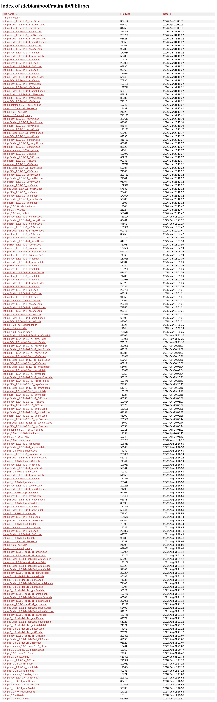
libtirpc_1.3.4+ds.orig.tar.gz (17, 440)
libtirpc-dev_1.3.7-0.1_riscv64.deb (21, 119)
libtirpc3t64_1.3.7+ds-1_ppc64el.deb (22, 49)
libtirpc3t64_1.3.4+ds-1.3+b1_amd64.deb (25, 415)
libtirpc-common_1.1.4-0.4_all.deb (21, 674)
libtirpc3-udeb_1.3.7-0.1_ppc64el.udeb (23, 178)
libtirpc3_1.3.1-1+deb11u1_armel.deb (23, 580)
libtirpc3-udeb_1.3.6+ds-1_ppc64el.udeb (24, 307)
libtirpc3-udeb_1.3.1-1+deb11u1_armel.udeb (26, 566)
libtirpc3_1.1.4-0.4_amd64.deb (19, 688)
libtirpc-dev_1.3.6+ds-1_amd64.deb (22, 314)
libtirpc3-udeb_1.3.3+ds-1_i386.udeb (22, 534)
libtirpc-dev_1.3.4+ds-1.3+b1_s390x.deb (24, 356)
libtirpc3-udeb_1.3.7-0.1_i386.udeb (21, 157)
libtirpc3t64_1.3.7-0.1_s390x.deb (20, 171)
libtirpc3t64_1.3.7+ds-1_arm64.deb (21, 80)
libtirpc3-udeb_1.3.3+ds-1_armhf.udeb (23, 475)
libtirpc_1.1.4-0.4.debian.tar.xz (19, 691)
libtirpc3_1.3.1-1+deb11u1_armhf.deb (23, 587)
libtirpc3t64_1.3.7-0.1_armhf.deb (20, 203)
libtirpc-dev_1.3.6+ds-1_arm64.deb (21, 279)
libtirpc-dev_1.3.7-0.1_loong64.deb (21, 140)
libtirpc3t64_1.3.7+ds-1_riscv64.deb (22, 28)
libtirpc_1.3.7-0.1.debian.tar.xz (19, 206)
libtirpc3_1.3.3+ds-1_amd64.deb (20, 503)
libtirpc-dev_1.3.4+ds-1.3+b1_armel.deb (24, 370)
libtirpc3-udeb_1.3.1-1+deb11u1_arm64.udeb (27, 559)
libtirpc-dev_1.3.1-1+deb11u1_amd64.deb (25, 594)
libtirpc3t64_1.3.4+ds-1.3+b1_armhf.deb (24, 395)
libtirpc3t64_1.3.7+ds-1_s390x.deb (21, 101)
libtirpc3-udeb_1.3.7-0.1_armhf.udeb (22, 199)
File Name (8, 14)
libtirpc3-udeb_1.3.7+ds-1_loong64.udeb (24, 38)
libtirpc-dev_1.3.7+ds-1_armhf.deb (21, 52)
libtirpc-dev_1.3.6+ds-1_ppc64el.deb (22, 304)
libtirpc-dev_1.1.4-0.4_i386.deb (19, 660)
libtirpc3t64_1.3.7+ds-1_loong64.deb (22, 45)
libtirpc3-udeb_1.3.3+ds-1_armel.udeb (23, 510)
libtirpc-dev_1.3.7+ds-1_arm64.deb (21, 73)
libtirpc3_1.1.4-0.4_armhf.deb (18, 670)
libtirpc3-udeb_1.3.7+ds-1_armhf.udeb (23, 56)
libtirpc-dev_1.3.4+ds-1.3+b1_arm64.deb (24, 339)
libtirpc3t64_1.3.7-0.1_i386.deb (19, 160)
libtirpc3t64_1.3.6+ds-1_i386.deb (20, 297)
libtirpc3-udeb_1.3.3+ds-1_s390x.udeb (23, 520)
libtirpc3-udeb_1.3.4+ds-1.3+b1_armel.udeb (26, 367)
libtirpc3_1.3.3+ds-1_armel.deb (19, 513)
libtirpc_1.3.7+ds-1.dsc (15, 112)
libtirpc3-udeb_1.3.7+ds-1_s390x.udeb (23, 94)
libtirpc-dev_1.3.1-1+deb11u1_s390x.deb (25, 615)
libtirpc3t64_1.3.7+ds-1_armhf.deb (21, 59)
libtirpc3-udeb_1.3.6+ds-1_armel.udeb (23, 262)
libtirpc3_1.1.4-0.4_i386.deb (18, 663)
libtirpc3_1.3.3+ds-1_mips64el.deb (21, 461)
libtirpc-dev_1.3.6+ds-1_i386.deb (20, 290)
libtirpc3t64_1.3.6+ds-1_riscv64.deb (22, 244)
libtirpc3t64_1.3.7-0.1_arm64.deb (20, 192)
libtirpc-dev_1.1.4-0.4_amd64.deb (21, 684)
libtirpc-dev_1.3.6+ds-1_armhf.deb (21, 269)
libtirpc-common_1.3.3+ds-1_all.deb (22, 527)
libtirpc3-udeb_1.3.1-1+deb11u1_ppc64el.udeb (28, 583)
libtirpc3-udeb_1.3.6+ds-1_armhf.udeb (23, 272)
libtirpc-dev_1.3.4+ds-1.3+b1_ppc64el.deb (25, 419)
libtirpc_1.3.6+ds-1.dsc (15, 328)
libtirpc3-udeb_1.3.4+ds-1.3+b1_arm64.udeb (26, 335)
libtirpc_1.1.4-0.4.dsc (14, 695)
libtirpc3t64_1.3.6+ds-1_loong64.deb (22, 223)
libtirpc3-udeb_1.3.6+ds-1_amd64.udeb (24, 318)
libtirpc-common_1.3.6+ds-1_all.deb (22, 300)
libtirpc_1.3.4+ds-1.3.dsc (16, 436)
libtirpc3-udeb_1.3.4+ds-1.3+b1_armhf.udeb (26, 388)
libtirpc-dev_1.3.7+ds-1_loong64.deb (22, 31)
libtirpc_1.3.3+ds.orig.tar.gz (17, 548)
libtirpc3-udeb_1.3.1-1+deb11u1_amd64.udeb (27, 597)
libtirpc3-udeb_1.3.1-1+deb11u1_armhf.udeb (26, 569)
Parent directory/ (11, 17)
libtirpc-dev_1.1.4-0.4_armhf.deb (20, 667)
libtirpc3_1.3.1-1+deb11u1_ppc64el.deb (24, 590)
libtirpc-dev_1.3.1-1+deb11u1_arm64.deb (25, 552)
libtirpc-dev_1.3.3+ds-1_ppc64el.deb (22, 485)
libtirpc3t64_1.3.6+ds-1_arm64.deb (21, 286)
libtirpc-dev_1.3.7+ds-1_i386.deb (20, 63)
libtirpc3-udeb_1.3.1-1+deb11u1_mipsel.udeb (27, 608)
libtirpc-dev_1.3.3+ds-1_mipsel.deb (21, 443)
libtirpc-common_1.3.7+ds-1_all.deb (22, 105)
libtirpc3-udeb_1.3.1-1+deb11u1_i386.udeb (26, 639)
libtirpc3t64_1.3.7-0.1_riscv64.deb (21, 126)
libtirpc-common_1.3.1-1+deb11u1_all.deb (25, 646)
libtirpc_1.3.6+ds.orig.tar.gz (17, 332)
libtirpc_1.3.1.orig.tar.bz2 (16, 656)
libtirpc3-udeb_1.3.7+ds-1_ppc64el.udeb (24, 42)
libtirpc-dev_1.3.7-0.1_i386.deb (19, 154)
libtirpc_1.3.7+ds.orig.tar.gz (17, 115)
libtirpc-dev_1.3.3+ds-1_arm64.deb (21, 464)
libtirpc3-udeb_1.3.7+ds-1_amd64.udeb (24, 91)
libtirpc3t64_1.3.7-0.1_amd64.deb (21, 136)
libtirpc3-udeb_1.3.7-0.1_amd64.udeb (23, 133)
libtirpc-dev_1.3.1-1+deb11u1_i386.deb (24, 636)
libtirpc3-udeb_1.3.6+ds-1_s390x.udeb (23, 230)
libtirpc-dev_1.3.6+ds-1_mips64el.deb (23, 248)
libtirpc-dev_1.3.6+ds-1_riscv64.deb (22, 237)
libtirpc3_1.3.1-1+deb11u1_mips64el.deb (25, 625)
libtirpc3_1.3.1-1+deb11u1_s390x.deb (23, 632)
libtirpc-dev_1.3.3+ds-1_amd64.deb (22, 496)
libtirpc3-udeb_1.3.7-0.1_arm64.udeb (22, 189)
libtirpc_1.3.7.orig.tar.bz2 (16, 213)
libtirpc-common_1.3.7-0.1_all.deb (21, 150)
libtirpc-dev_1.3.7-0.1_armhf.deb (20, 195)
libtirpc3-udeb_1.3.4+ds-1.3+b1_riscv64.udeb (27, 349)
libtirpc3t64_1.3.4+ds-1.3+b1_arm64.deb (24, 342)
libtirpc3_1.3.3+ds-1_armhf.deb (19, 482)
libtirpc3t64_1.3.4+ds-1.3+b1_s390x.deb (24, 363)
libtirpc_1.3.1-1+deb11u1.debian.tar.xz (23, 650)
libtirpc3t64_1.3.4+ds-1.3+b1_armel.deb (24, 374)
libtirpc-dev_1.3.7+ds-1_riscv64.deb (22, 21)
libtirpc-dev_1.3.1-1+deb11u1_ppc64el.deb (26, 573)
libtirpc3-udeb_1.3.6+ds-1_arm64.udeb (23, 283)
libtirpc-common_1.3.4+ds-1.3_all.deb (23, 429)
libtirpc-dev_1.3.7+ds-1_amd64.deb (22, 84)
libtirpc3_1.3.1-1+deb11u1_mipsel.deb (23, 628)
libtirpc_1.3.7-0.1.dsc (14, 209)
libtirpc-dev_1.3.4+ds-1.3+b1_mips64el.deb (26, 381)
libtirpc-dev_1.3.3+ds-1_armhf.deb (21, 478)
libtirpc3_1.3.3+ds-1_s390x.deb (19, 524)
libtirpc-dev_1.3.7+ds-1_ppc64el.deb (22, 35)
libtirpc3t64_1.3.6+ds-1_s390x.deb (21, 234)
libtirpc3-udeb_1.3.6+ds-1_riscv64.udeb (24, 241)
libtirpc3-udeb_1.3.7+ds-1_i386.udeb (22, 66)
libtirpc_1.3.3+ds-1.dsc (15, 545)
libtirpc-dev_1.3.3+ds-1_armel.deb (21, 506)
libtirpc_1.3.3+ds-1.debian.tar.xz (20, 541)
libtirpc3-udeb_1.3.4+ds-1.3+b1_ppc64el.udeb (27, 422)
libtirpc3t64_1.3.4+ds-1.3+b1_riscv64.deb (25, 353)
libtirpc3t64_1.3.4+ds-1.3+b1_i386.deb (23, 405)
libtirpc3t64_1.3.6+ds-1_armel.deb (21, 265)
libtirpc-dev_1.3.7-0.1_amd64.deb (21, 129)
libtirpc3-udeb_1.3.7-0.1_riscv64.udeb (23, 122)
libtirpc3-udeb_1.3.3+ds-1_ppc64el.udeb (24, 489)
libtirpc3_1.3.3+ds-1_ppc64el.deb (20, 492)
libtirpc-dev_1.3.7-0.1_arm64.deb (20, 185)
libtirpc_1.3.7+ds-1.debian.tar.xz (20, 108)
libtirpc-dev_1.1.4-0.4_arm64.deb (20, 677)
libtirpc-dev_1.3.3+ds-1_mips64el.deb (23, 454)
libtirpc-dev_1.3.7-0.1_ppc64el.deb (21, 175)
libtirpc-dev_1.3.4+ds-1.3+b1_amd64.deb (25, 409)
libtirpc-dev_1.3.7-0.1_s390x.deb (20, 164)
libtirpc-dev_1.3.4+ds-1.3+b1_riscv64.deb (25, 346)
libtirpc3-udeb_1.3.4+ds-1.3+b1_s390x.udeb (26, 360)
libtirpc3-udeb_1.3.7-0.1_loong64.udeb (23, 143)
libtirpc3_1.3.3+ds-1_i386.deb (19, 538)
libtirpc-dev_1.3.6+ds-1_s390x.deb (21, 227)
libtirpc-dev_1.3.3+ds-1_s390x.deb (21, 517)
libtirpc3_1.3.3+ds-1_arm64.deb (20, 471)
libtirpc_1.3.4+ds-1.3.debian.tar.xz (21, 433)
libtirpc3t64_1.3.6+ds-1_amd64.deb (22, 321)
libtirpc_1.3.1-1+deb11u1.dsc (18, 653)
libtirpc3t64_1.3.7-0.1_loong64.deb (21, 147)
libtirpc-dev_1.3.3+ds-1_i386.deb (20, 531)
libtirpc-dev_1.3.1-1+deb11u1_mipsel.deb (25, 604)
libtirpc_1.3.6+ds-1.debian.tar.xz (20, 325)
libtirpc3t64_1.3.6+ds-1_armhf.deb (21, 276)
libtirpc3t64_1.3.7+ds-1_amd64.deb (22, 98)
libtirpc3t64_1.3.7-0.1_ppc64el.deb (21, 181)
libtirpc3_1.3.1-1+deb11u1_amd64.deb (23, 618)
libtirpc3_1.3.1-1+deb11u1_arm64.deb (23, 576)
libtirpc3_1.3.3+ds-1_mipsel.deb (20, 450)
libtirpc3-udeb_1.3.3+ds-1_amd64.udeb (24, 499)
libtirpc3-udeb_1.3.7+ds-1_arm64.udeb (23, 77)
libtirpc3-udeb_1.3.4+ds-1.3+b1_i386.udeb (25, 398)
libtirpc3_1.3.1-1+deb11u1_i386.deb (22, 642)
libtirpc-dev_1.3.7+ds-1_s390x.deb (21, 87)
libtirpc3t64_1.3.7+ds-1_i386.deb (20, 70)
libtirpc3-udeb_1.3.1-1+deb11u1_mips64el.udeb (28, 611)
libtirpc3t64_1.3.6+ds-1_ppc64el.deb (22, 311)
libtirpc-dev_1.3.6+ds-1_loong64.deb (22, 216)
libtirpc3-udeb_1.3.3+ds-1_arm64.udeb (23, 468)
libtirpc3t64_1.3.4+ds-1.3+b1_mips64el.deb (26, 384)
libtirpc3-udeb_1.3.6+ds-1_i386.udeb (22, 293)
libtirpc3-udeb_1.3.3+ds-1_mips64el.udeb (25, 457)
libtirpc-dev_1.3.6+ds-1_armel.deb (21, 258)
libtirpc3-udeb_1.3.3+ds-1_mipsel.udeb (23, 447)
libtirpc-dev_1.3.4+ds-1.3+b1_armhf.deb (24, 391)
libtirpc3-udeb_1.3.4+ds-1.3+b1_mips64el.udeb (28, 377)
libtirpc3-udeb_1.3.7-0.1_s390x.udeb (22, 168)
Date (165, 14)
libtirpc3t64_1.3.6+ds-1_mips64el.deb (23, 255)
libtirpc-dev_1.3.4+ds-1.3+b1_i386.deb (23, 401)
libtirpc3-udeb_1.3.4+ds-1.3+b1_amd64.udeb (27, 412)
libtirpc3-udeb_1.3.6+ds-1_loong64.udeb (24, 220)
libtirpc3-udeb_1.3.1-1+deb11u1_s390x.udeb (27, 622)
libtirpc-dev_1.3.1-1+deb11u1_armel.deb (24, 555)
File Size (125, 14)
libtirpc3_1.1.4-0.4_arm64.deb (19, 681)
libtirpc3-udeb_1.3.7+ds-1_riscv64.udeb (24, 24)
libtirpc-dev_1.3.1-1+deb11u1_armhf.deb (24, 562)
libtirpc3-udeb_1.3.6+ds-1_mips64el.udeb (25, 251)
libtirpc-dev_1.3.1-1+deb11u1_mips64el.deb (26, 601)
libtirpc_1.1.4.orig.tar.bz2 (16, 698)
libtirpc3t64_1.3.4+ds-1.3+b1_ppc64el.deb (25, 426)
